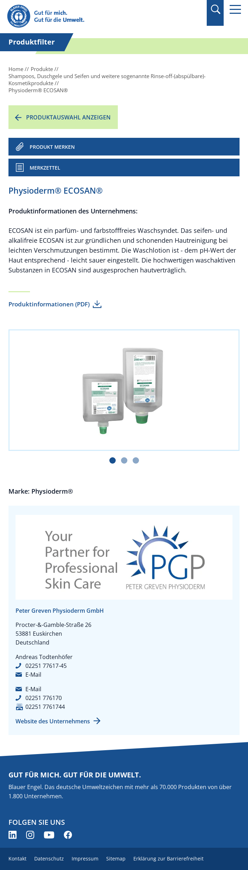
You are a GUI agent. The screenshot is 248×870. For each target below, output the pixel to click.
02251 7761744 (45, 707)
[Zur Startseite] (89, 16)
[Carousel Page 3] (136, 460)
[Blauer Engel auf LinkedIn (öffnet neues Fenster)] (12, 835)
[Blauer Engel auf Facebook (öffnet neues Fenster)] (68, 835)
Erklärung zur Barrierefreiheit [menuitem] (168, 858)
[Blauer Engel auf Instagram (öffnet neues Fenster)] (30, 835)
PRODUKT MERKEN (52, 146)
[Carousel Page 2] (124, 460)
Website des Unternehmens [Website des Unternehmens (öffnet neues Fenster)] (53, 721)
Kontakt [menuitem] (17, 858)
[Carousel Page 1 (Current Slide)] (112, 460)
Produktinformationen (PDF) (49, 304)
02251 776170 (43, 698)
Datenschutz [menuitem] (49, 858)
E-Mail (33, 674)
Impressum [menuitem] (85, 858)
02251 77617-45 (46, 666)
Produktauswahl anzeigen (68, 117)
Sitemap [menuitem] (116, 858)
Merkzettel (45, 167)
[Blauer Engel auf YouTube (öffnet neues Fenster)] (49, 835)
